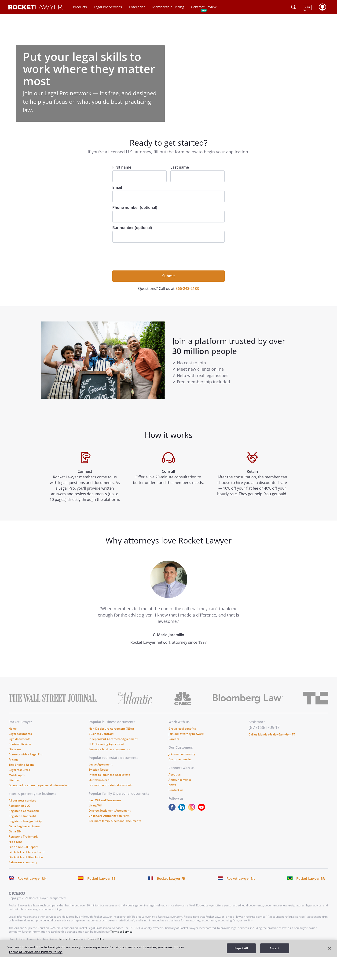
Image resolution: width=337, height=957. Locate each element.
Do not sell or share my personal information (39, 785)
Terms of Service (121, 932)
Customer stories (180, 759)
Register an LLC (19, 806)
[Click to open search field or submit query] (293, 7)
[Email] (168, 196)
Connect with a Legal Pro (25, 754)
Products (80, 7)
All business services (22, 800)
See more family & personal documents (115, 821)
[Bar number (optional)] (168, 237)
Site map (14, 780)
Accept (274, 948)
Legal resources (19, 770)
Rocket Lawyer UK (32, 878)
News (172, 785)
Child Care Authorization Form (109, 816)
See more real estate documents (110, 785)
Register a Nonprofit (22, 816)
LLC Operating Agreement (106, 744)
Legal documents (20, 734)
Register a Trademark (23, 837)
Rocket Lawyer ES (101, 878)
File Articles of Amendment (27, 852)
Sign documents (19, 739)
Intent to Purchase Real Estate (109, 775)
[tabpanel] (168, 611)
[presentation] (147, 256)
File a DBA (15, 842)
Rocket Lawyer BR (310, 878)
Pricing (13, 759)
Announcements (179, 780)
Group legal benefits (182, 729)
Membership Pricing (168, 7)
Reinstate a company (23, 862)
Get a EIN (15, 831)
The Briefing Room (21, 765)
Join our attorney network (186, 734)
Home (13, 729)
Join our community (181, 754)
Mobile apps (17, 775)
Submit (168, 275)
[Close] (329, 948)
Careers (173, 739)
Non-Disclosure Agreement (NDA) (111, 729)
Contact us (175, 790)
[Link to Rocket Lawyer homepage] (35, 8)
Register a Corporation (24, 811)
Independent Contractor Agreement (113, 739)
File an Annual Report (23, 847)
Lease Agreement (101, 764)
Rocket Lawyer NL (241, 878)
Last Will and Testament (105, 800)
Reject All (241, 948)
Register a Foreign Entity (25, 821)
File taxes (15, 749)
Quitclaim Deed (99, 780)
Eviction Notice (99, 770)
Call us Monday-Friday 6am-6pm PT (272, 734)
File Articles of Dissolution (26, 857)
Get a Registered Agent (24, 826)
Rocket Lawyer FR (171, 878)
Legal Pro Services (108, 7)
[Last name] (197, 176)
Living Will (95, 805)
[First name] (139, 176)
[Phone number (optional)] (168, 216)
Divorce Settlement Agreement (110, 811)
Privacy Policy (95, 939)
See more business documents (109, 749)
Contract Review (203, 7)
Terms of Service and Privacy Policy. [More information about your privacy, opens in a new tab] (35, 952)
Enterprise (137, 7)
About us (174, 774)
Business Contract (101, 734)
